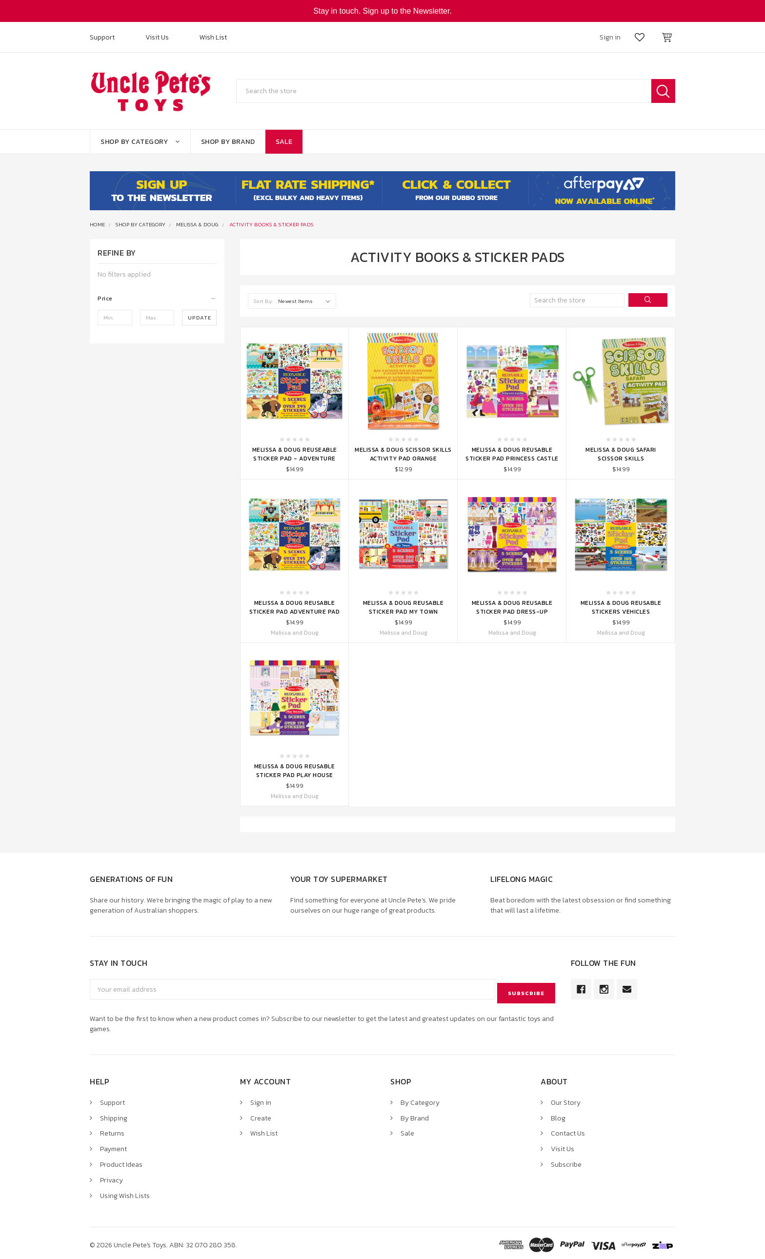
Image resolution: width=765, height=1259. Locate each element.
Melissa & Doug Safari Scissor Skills (620, 454)
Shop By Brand (228, 142)
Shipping (113, 1114)
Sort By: (263, 301)
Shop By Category (140, 142)
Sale (284, 142)
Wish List (213, 37)
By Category (420, 1099)
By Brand (415, 1114)
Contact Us (568, 1130)
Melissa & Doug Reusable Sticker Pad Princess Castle (512, 454)
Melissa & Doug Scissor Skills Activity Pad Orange (403, 454)
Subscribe (566, 1161)
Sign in (260, 1099)
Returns (112, 1130)
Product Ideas (121, 1161)
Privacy (111, 1177)
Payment (113, 1145)
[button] (157, 298)
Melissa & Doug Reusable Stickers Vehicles (621, 607)
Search (663, 91)
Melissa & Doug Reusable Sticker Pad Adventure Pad (294, 607)
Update (199, 317)
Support (102, 37)
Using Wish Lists (125, 1192)
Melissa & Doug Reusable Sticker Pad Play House (294, 770)
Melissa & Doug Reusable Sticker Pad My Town (403, 607)
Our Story (566, 1099)
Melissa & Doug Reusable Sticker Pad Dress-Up (512, 607)
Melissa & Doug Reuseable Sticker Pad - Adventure (294, 454)
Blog (558, 1114)
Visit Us (157, 37)
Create (260, 1114)
